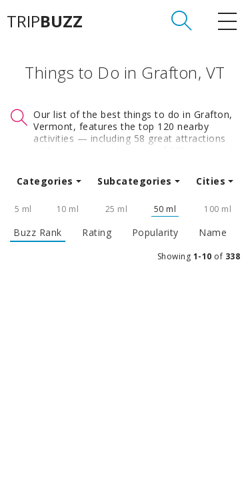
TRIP (45, 21)
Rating (96, 233)
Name (213, 233)
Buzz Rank (37, 233)
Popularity (155, 233)
